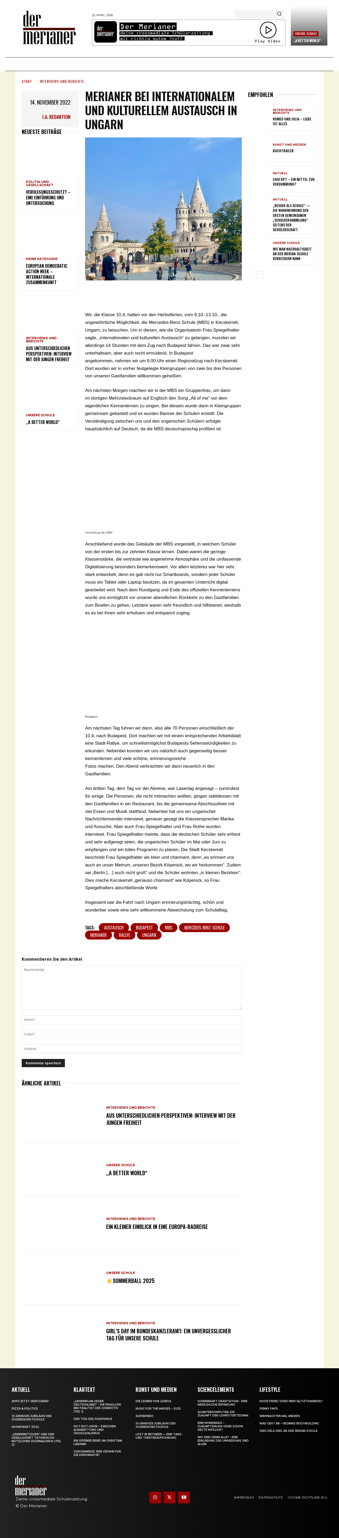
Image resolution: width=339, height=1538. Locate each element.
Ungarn (149, 935)
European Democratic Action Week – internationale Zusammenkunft (46, 274)
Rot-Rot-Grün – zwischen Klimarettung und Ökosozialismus (95, 1430)
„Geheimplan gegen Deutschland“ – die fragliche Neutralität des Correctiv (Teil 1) (97, 1406)
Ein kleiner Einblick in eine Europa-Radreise (157, 1227)
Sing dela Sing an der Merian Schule (289, 1431)
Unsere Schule (306, 33)
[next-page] (260, 274)
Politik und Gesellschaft (39, 183)
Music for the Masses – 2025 (158, 1408)
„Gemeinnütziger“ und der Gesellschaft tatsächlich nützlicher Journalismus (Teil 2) (36, 1439)
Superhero (145, 1416)
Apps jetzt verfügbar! (30, 1401)
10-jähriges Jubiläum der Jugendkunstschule (32, 1417)
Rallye (124, 935)
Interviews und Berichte (62, 81)
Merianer (98, 935)
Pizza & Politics (25, 1408)
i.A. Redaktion (56, 116)
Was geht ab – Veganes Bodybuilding (289, 1423)
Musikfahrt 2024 (25, 1427)
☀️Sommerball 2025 (130, 1281)
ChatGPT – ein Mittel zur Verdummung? (294, 181)
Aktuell (280, 173)
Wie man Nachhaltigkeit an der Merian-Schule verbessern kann (292, 253)
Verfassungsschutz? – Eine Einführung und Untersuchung (48, 197)
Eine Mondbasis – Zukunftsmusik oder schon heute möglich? (220, 1426)
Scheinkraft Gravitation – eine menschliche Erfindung (222, 1403)
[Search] (279, 14)
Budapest (144, 927)
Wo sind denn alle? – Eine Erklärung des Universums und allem (223, 1441)
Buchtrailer (283, 150)
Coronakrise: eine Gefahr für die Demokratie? (97, 1453)
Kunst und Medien (289, 144)
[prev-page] (251, 274)
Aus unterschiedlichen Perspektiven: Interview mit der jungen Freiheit (49, 354)
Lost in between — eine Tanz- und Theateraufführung (159, 1436)
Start (27, 81)
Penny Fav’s (269, 1408)
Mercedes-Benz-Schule (204, 927)
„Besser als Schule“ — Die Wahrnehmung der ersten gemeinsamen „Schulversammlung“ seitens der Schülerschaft (291, 217)
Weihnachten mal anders (280, 1416)
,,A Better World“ (307, 40)
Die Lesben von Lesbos (153, 1401)
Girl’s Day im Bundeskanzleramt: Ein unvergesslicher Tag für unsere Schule (168, 1334)
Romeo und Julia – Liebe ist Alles (292, 121)
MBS (168, 927)
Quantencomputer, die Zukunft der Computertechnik (223, 1413)
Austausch (114, 927)
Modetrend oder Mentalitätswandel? (291, 1401)
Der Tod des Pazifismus (93, 1419)
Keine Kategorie (41, 259)
